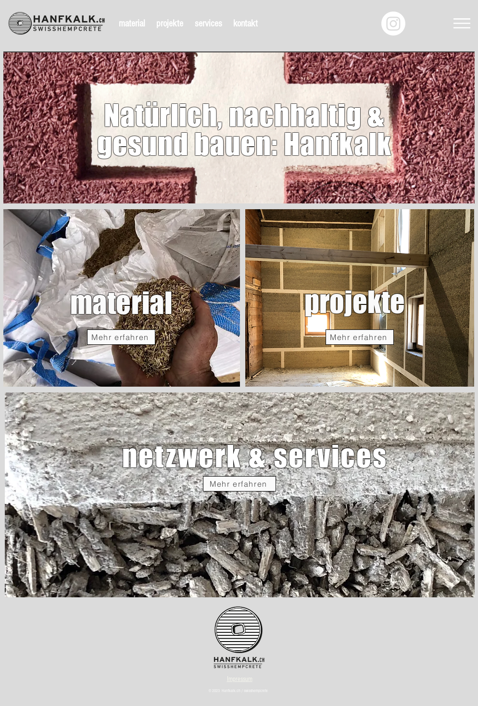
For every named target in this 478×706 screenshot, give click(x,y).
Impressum (239, 679)
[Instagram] (393, 24)
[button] (461, 23)
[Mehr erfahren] (121, 337)
